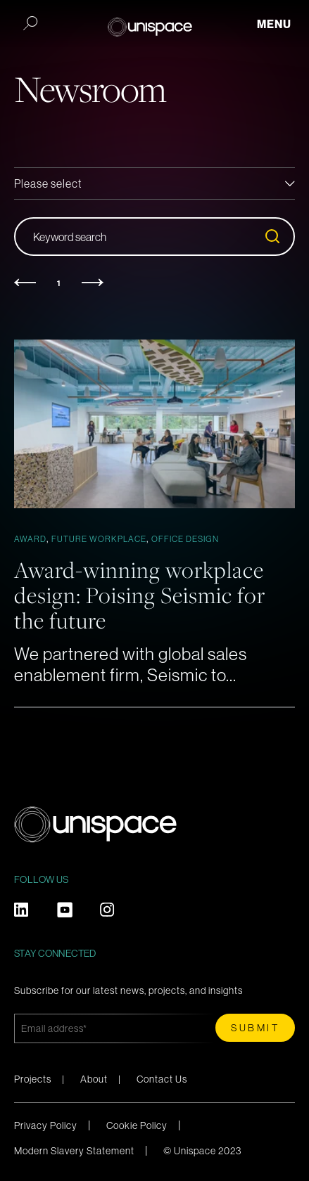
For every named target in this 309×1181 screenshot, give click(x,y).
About (94, 1079)
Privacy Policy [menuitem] (45, 1125)
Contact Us (162, 1079)
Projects (32, 1079)
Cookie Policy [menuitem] (137, 1125)
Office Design (185, 539)
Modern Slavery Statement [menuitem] (74, 1150)
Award (30, 539)
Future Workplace (98, 539)
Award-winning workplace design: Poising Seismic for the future (139, 595)
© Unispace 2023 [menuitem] (202, 1150)
